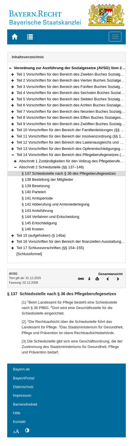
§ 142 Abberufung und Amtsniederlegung (55, 204)
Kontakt (19, 421)
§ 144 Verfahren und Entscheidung (50, 216)
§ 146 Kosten (33, 229)
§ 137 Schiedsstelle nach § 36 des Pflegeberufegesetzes (69, 173)
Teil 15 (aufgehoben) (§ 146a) (40, 235)
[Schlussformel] (29, 254)
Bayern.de (21, 369)
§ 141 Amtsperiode (37, 198)
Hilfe (16, 413)
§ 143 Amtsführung (37, 210)
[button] (10, 68)
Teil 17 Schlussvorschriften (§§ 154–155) (50, 248)
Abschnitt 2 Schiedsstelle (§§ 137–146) (51, 167)
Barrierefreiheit (25, 404)
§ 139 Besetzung (36, 186)
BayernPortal (23, 378)
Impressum (22, 395)
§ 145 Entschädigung (39, 223)
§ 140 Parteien (34, 192)
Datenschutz (23, 387)
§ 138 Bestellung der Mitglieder (47, 179)
